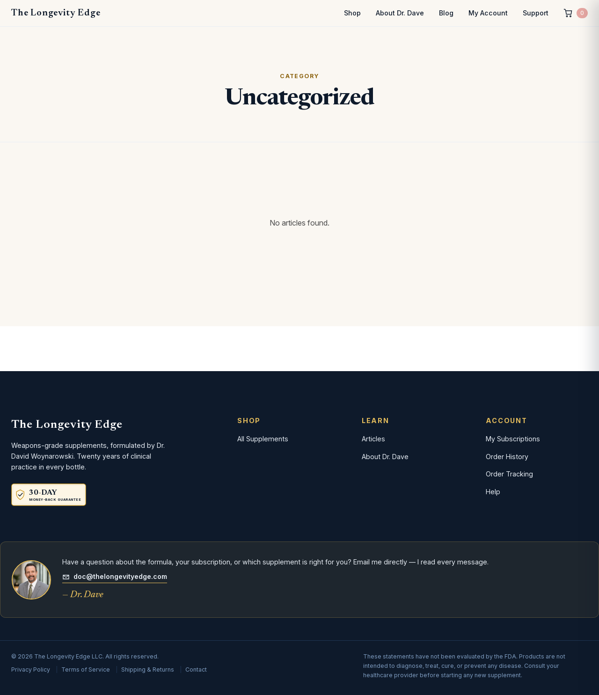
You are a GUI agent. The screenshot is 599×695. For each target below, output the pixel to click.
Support (535, 13)
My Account (488, 13)
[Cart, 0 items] (575, 13)
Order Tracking (509, 474)
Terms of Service (85, 669)
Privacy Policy (30, 669)
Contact (196, 669)
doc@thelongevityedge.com (114, 576)
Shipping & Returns (147, 669)
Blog (446, 13)
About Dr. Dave (400, 13)
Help (493, 492)
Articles (373, 439)
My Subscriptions (513, 439)
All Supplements (262, 439)
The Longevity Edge (55, 13)
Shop (352, 13)
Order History (507, 457)
